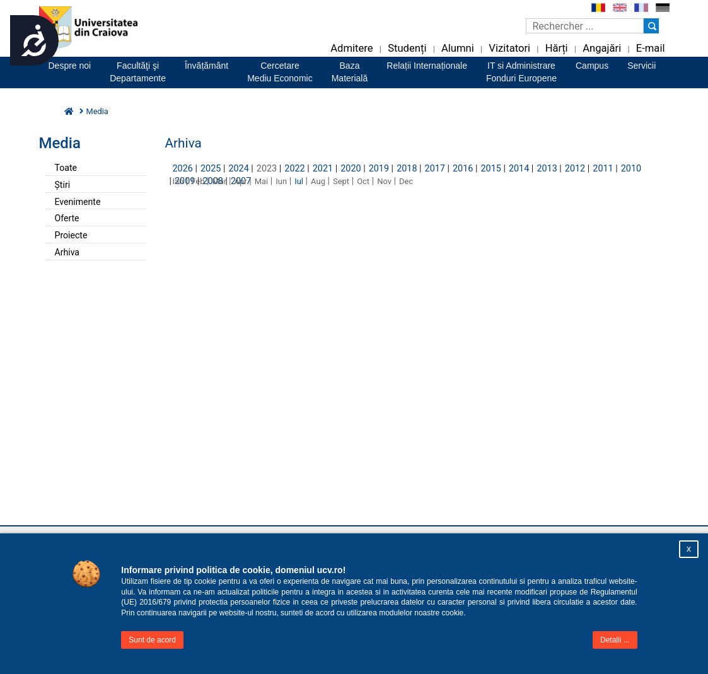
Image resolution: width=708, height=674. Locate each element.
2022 (294, 168)
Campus (592, 66)
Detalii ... (615, 640)
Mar (219, 181)
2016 (463, 168)
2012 (575, 168)
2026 (183, 168)
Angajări (602, 48)
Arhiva (67, 252)
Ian (178, 181)
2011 (603, 168)
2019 (379, 168)
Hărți (556, 48)
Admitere (351, 48)
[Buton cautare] (651, 25)
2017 (435, 168)
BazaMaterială (350, 72)
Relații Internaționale (426, 66)
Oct (363, 181)
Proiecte (71, 235)
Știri (63, 185)
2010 (631, 168)
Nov (384, 181)
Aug (318, 181)
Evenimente (78, 202)
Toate (66, 168)
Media (97, 111)
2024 (238, 168)
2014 (519, 168)
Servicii (641, 66)
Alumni (457, 48)
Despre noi (70, 66)
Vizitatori (509, 48)
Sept (341, 181)
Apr (240, 181)
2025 (210, 168)
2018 (407, 168)
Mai (262, 181)
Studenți (407, 48)
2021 (323, 168)
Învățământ (206, 66)
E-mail (650, 48)
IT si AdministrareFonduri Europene (521, 72)
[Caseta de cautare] (585, 25)
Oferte (67, 218)
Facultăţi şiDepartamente (138, 72)
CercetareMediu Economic (280, 72)
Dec (406, 181)
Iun (281, 181)
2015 (490, 168)
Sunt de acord (152, 640)
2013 (547, 168)
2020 (350, 168)
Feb (197, 181)
